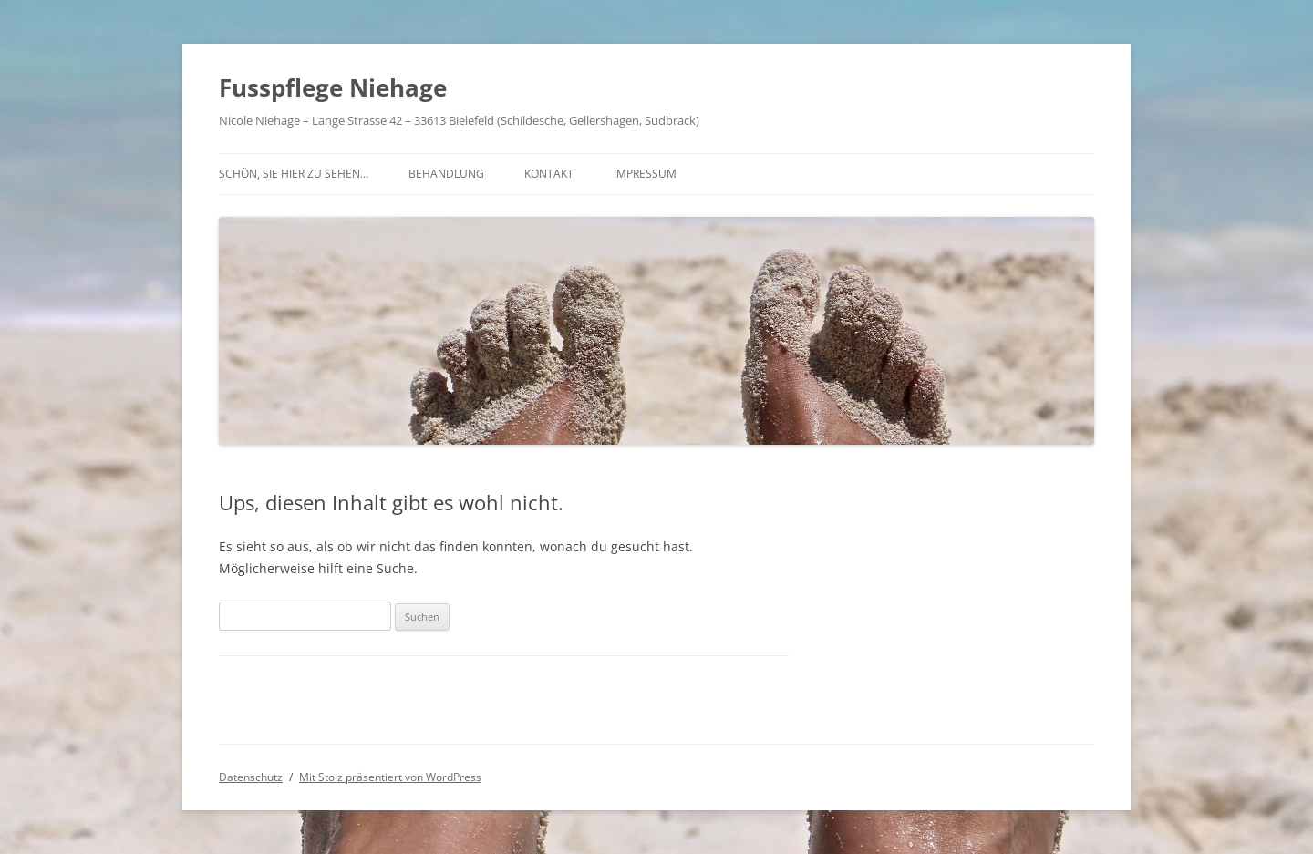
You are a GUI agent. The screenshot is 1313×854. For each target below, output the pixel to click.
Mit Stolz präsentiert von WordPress (390, 777)
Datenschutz (251, 777)
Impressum (645, 173)
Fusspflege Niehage (333, 87)
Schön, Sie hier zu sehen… (293, 173)
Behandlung (446, 173)
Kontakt (549, 173)
